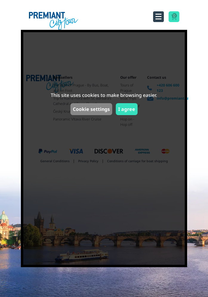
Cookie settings (91, 109)
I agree (126, 109)
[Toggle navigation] (158, 16)
